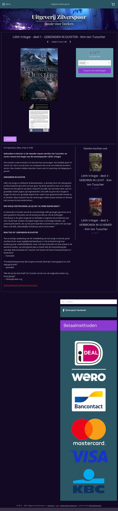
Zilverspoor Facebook (74, 310)
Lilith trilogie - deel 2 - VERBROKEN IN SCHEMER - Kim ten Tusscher (95, 225)
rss (57, 505)
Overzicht (10, 139)
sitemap (51, 505)
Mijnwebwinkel (95, 505)
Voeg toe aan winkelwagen (94, 70)
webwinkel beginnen (68, 505)
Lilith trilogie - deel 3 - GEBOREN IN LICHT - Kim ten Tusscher (95, 180)
